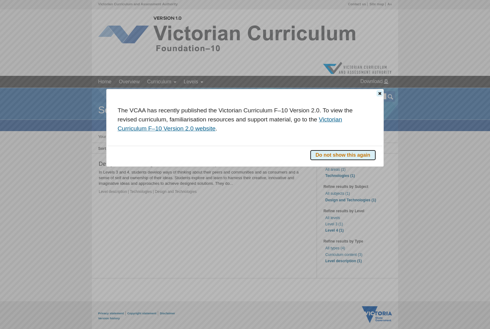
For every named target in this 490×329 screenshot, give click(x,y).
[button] (380, 93)
